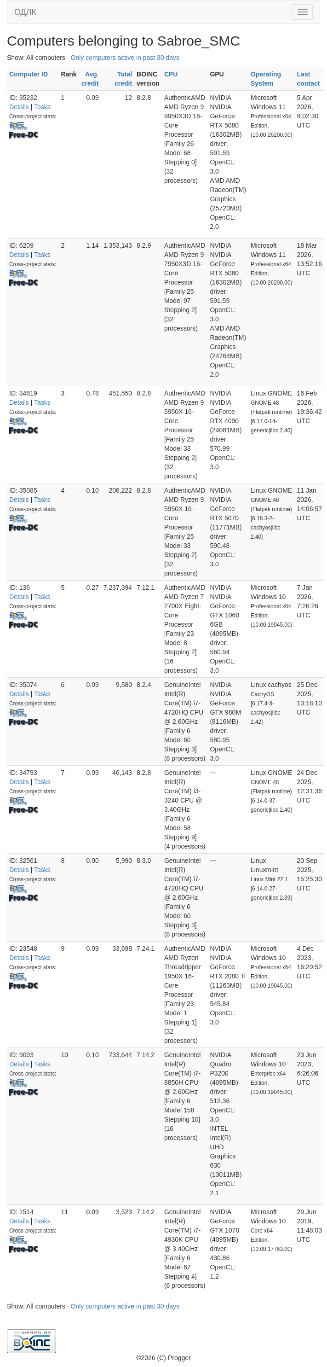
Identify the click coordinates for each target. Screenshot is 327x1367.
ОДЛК (25, 12)
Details (19, 107)
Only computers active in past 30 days (125, 57)
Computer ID (28, 74)
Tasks (42, 107)
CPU (171, 74)
